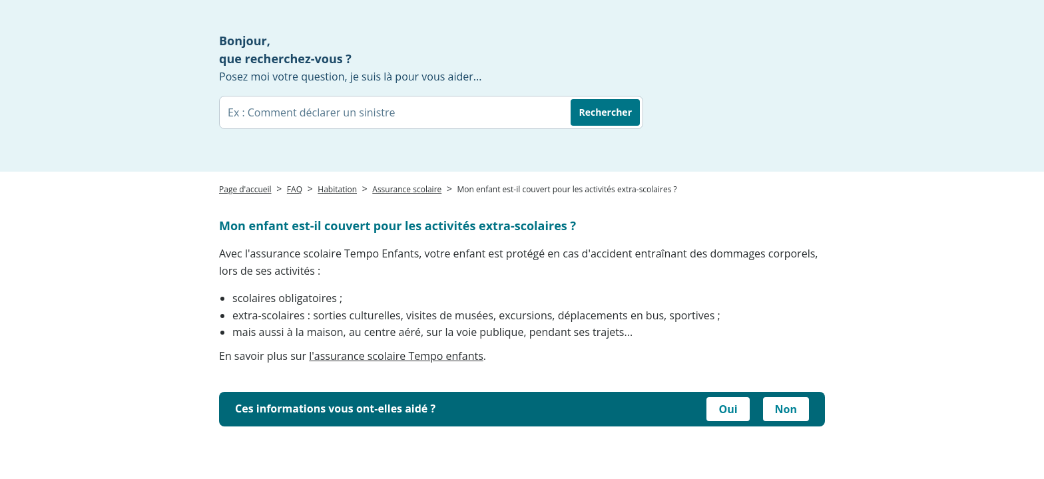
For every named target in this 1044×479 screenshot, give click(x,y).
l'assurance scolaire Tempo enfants (396, 356)
